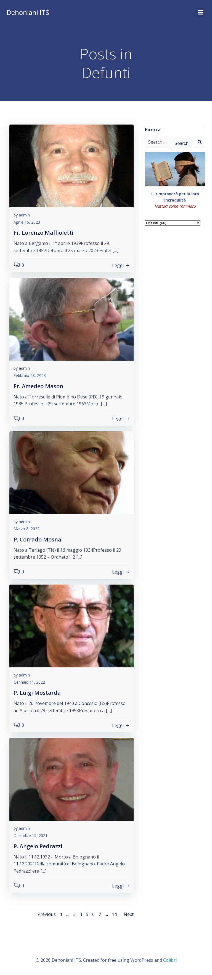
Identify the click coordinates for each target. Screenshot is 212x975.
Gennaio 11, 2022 (29, 682)
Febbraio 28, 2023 (30, 375)
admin (24, 215)
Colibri (170, 960)
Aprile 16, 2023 (27, 222)
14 (114, 914)
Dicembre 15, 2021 (30, 835)
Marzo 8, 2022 (26, 528)
